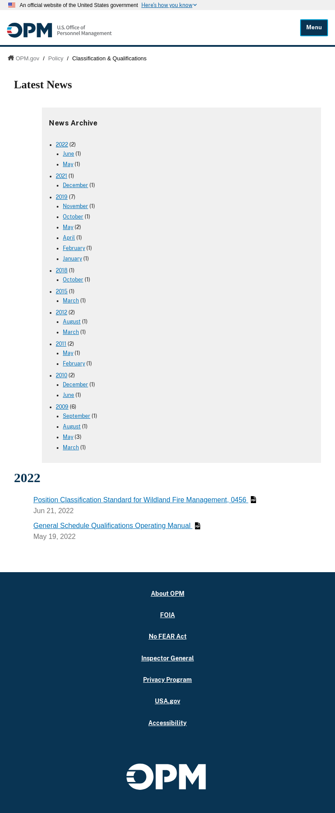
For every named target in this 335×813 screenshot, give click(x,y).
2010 (61, 375)
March (71, 301)
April (69, 238)
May (68, 164)
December (75, 185)
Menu (314, 27)
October (73, 217)
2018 (62, 271)
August (72, 322)
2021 (61, 176)
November (75, 206)
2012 (61, 312)
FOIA (167, 614)
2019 (62, 197)
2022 (62, 145)
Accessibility (167, 722)
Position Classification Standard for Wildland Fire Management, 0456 (144, 500)
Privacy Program (167, 679)
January (72, 259)
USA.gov (167, 701)
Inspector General (167, 658)
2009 (62, 407)
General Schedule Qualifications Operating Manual (116, 525)
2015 (62, 291)
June (68, 154)
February (74, 248)
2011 (61, 344)
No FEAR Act (168, 636)
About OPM (168, 593)
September (76, 416)
